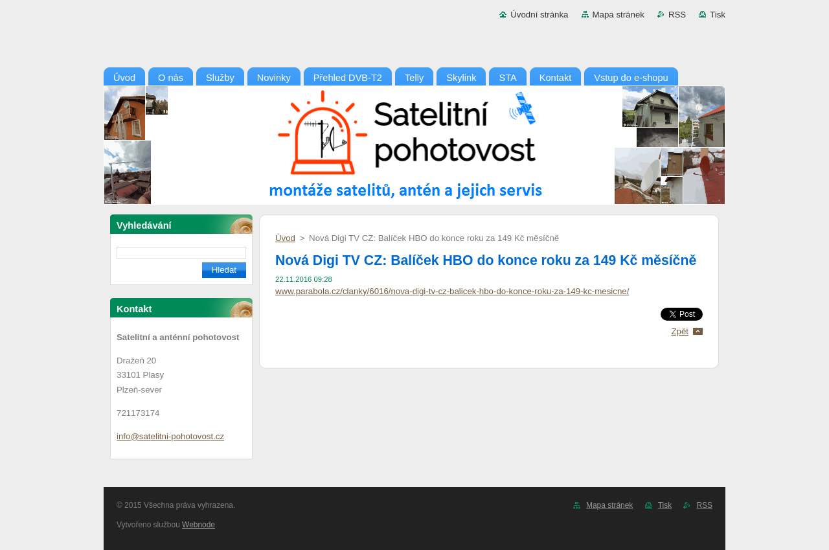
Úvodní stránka (539, 14)
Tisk (717, 14)
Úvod (285, 238)
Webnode (198, 524)
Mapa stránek (618, 14)
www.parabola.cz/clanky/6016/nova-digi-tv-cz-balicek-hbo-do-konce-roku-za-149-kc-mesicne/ (452, 291)
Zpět (679, 331)
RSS (677, 14)
